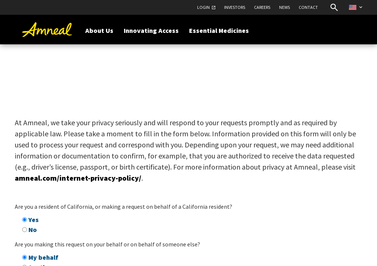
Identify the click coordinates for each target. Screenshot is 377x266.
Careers (262, 7)
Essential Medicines (219, 30)
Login (203, 7)
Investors (234, 7)
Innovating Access (151, 30)
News (284, 7)
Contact (308, 7)
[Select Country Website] (355, 7)
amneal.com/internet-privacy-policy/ (78, 178)
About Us (99, 30)
